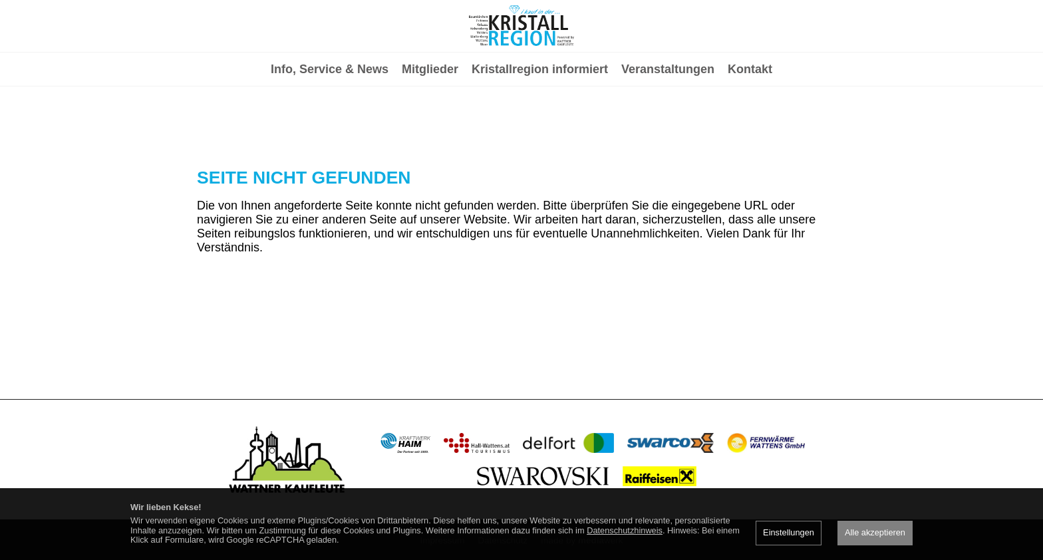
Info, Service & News (329, 123)
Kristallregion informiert (540, 123)
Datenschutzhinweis (625, 530)
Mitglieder (430, 123)
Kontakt (750, 123)
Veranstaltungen (667, 123)
